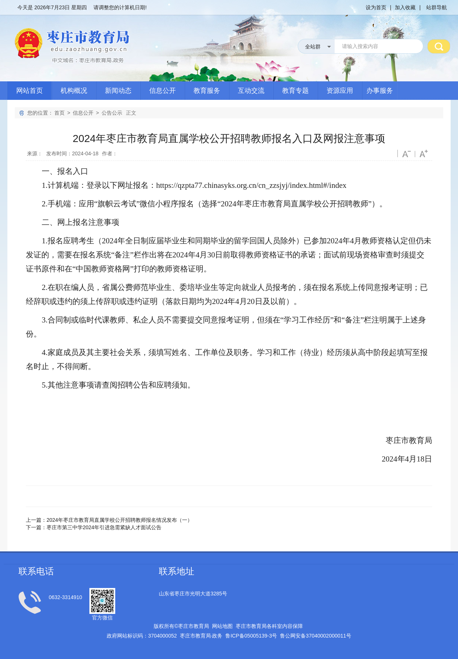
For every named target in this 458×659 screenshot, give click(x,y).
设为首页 (376, 7)
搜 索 (439, 46)
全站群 (313, 47)
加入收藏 (405, 7)
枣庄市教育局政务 (201, 636)
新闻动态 (118, 90)
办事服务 (379, 90)
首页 (59, 113)
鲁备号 (251, 636)
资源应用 (340, 90)
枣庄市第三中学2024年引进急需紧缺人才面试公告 (104, 527)
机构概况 (74, 90)
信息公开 (162, 90)
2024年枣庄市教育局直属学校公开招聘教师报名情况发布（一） (119, 520)
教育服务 (207, 90)
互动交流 (251, 90)
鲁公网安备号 (315, 636)
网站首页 (29, 90)
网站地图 (222, 626)
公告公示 (112, 113)
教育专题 (295, 90)
